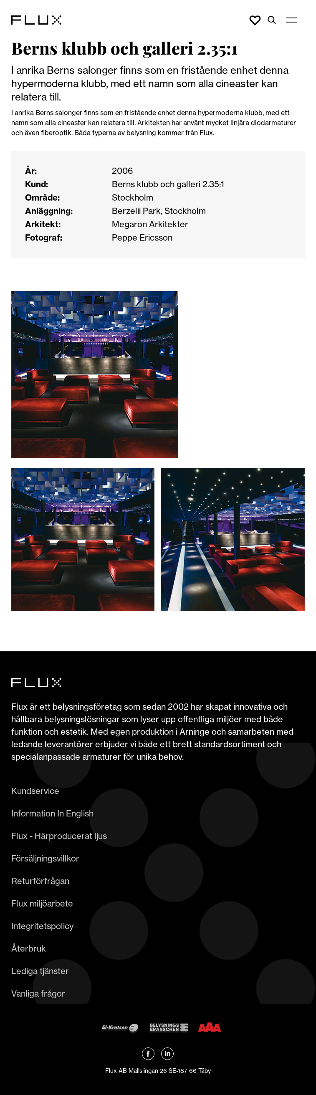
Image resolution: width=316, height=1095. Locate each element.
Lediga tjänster (40, 971)
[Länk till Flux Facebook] (148, 1053)
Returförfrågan (40, 881)
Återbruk (28, 948)
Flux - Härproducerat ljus (59, 836)
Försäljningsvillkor (45, 858)
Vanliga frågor (38, 993)
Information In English (52, 813)
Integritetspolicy (42, 926)
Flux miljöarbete (42, 903)
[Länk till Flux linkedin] (167, 1053)
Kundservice (35, 791)
